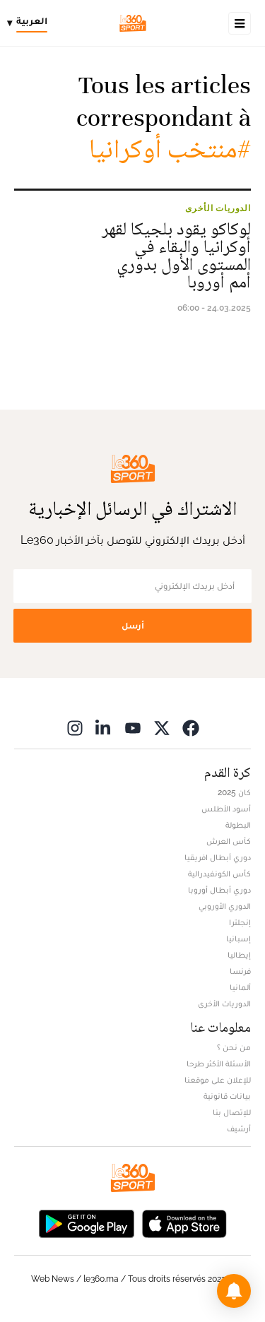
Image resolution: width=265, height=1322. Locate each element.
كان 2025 (234, 792)
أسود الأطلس (226, 809)
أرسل (133, 625)
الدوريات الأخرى (218, 208)
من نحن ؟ (234, 1047)
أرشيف (239, 1128)
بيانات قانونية (227, 1096)
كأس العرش (228, 841)
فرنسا (240, 971)
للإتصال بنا (232, 1112)
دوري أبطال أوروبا (219, 890)
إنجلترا (240, 922)
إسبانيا (238, 938)
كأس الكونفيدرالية (219, 874)
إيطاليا (239, 955)
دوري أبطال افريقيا (217, 857)
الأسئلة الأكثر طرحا (219, 1063)
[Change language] (30, 23)
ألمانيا (240, 987)
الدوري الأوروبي (225, 906)
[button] (234, 1291)
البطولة (238, 825)
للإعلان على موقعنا (217, 1080)
